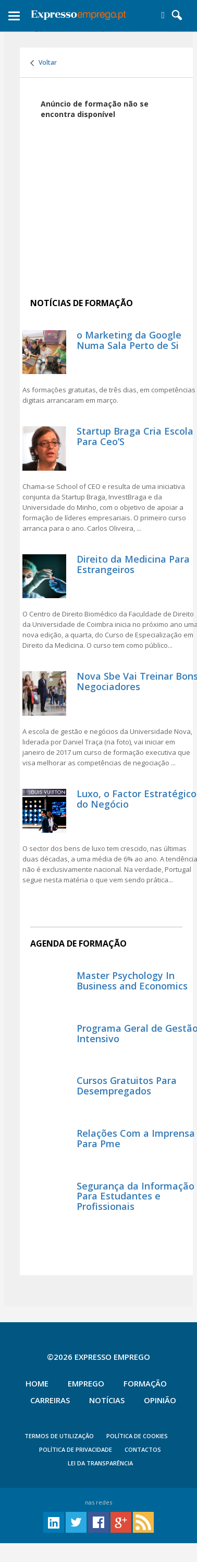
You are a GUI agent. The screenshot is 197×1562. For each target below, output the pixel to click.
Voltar (43, 62)
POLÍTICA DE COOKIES (137, 1436)
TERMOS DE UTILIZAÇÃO (59, 1436)
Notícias (107, 1400)
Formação (145, 1383)
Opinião (160, 1400)
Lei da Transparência (100, 1463)
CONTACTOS (143, 1449)
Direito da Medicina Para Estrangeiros (133, 564)
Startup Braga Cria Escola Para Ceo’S (135, 436)
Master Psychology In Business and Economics (132, 980)
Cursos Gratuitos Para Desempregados (127, 1085)
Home (37, 1383)
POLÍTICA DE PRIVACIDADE (75, 1449)
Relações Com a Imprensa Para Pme (136, 1138)
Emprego (86, 1383)
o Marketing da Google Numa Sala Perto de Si (129, 340)
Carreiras (50, 1400)
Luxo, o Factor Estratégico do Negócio (136, 798)
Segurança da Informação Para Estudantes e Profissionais (135, 1196)
